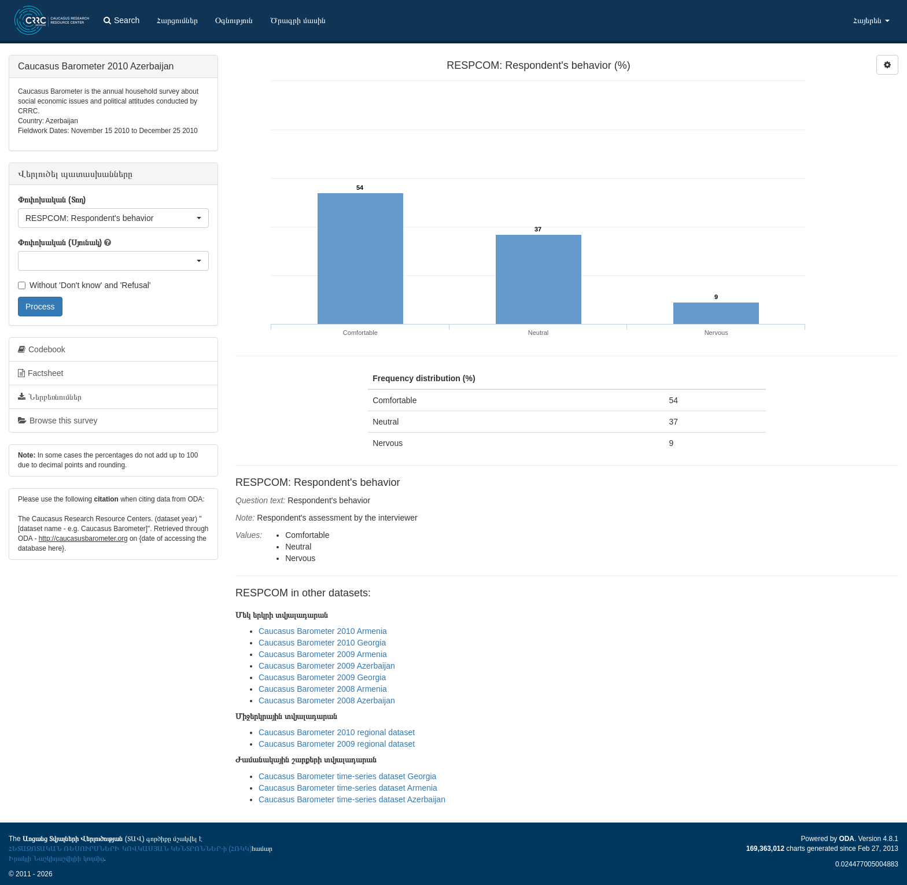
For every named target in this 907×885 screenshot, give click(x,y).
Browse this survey (57, 420)
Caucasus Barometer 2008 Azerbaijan (327, 700)
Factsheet (40, 373)
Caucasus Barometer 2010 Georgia (322, 642)
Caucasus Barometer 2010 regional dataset (337, 732)
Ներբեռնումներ (50, 396)
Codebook (41, 349)
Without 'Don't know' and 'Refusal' (84, 285)
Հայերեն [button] (871, 20)
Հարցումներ (177, 20)
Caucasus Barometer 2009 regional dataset (337, 743)
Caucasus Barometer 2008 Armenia (323, 689)
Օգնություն (234, 20)
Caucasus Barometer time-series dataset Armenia (348, 787)
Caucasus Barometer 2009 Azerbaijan (327, 665)
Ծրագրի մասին (298, 20)
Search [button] (121, 20)
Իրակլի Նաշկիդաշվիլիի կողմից (56, 858)
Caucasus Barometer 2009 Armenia (323, 654)
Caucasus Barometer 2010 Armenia (323, 631)
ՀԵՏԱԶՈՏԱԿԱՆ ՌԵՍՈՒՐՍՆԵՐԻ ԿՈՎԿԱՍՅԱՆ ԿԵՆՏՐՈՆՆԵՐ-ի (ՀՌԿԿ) (130, 849)
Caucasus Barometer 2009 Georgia (322, 677)
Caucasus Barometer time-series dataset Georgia (347, 776)
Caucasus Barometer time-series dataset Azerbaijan (352, 799)
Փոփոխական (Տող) (52, 199)
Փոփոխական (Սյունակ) (60, 242)
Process (40, 306)
